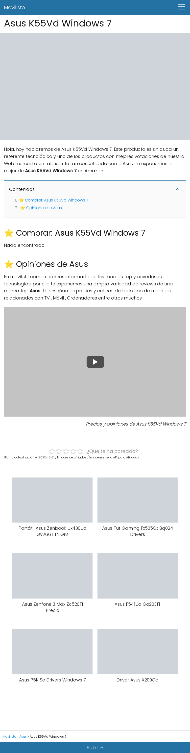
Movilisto (14, 7)
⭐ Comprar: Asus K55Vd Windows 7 (53, 200)
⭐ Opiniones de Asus (41, 208)
